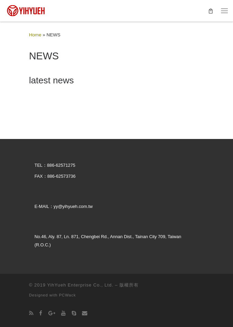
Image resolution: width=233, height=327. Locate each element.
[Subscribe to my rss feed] (31, 313)
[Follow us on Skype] (74, 313)
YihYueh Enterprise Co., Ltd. (80, 285)
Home (35, 34)
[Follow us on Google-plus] (51, 313)
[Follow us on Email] (84, 313)
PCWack (67, 295)
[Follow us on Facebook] (40, 313)
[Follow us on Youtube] (63, 313)
